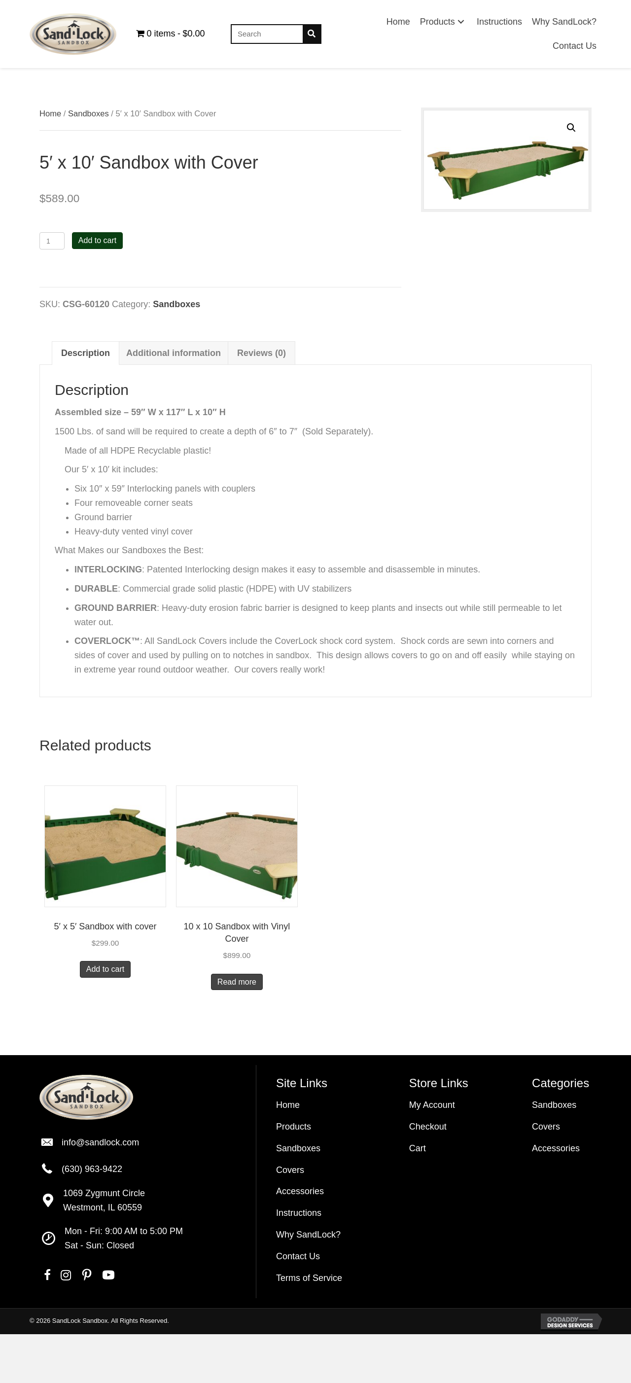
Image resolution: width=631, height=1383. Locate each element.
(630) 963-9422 (92, 1169)
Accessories (300, 1191)
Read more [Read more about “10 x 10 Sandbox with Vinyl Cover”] (236, 982)
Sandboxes (88, 113)
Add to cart (97, 240)
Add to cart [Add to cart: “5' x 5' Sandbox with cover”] (105, 969)
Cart (417, 1148)
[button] (461, 22)
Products (293, 1127)
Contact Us (298, 1256)
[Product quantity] (52, 240)
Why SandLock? (308, 1235)
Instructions (298, 1213)
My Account (432, 1105)
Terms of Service (309, 1278)
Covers (290, 1170)
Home (50, 113)
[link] (398, 22)
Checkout (428, 1127)
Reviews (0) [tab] (261, 353)
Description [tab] (85, 353)
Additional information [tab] (173, 353)
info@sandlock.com (100, 1142)
